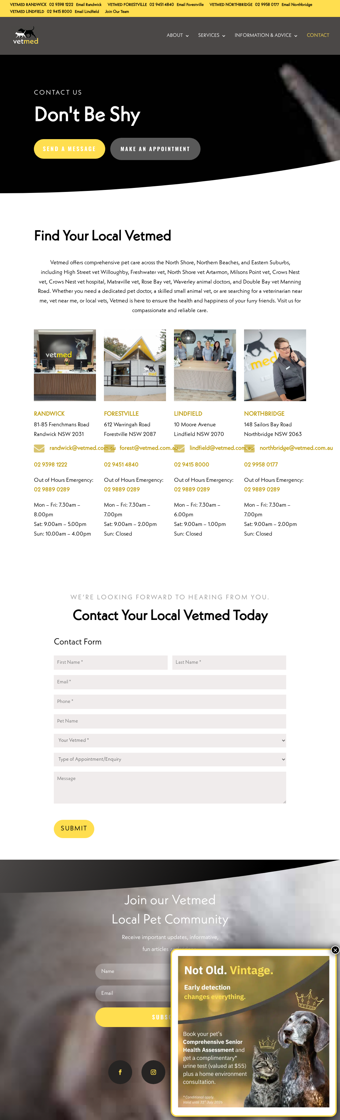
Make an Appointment (155, 149)
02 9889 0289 (52, 490)
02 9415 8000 (59, 12)
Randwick (28, 5)
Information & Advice (263, 36)
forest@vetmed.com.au (149, 448)
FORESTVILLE (121, 414)
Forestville (127, 5)
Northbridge (231, 5)
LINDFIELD (188, 414)
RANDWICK (49, 414)
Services (208, 36)
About (175, 36)
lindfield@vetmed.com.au (221, 448)
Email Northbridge (297, 5)
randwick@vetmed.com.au (82, 448)
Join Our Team (117, 12)
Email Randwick (89, 5)
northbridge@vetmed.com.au (296, 448)
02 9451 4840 (161, 5)
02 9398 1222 (61, 5)
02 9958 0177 (267, 5)
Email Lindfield (87, 12)
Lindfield (27, 12)
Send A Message (69, 148)
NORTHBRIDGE (264, 414)
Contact (318, 36)
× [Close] (335, 950)
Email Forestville (190, 5)
